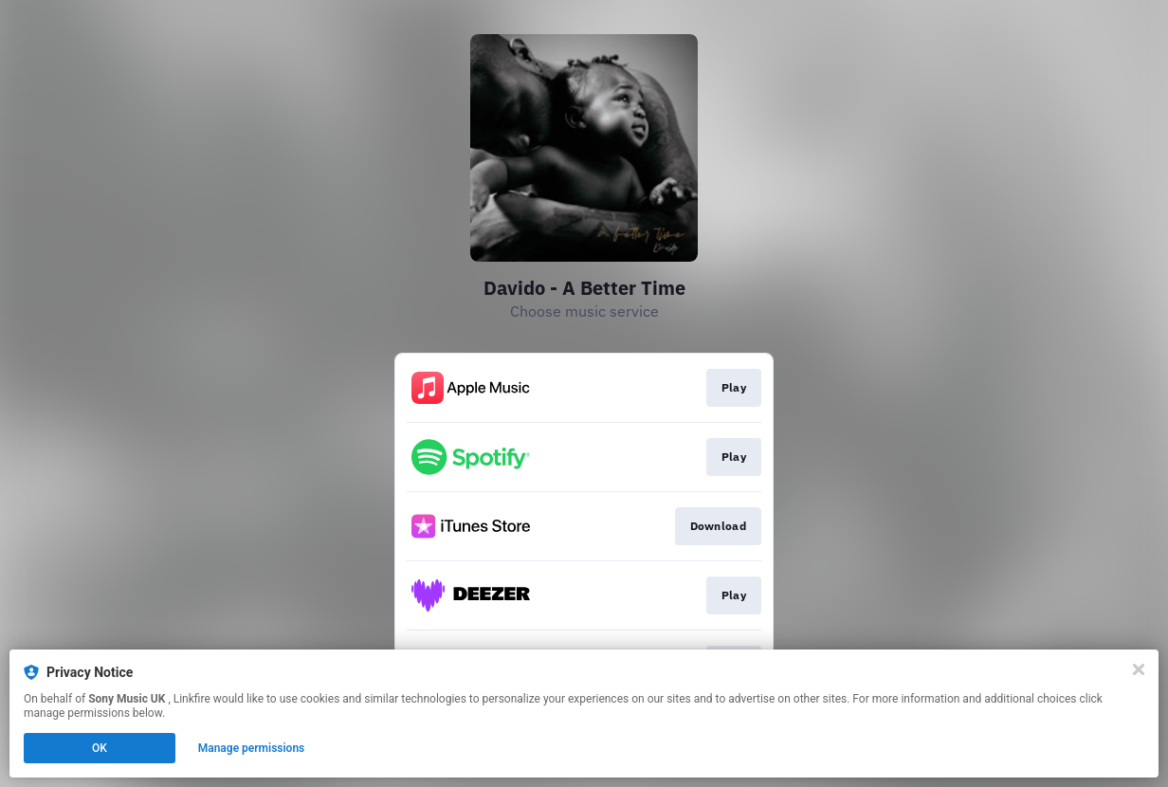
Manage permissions (251, 748)
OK (99, 748)
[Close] (1138, 669)
